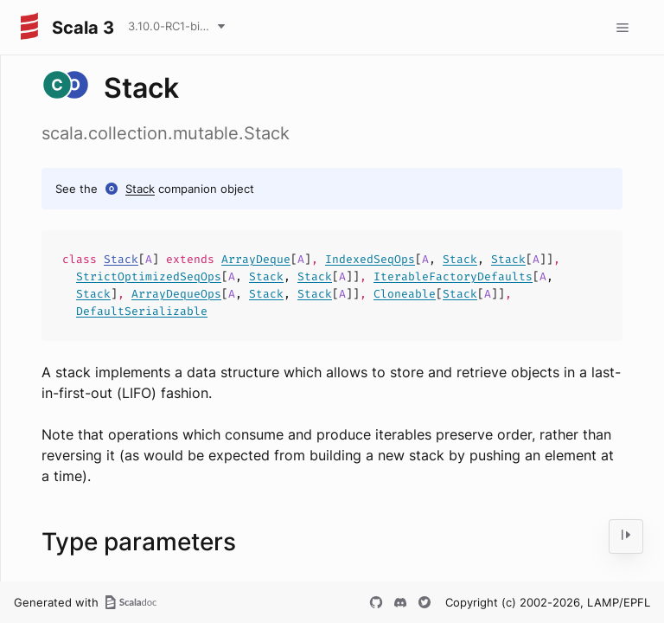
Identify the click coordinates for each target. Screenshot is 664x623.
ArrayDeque (255, 259)
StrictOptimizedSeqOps (148, 276)
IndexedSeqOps (370, 259)
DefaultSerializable (142, 311)
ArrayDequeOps (176, 293)
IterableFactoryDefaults (453, 276)
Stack (140, 189)
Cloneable (405, 293)
